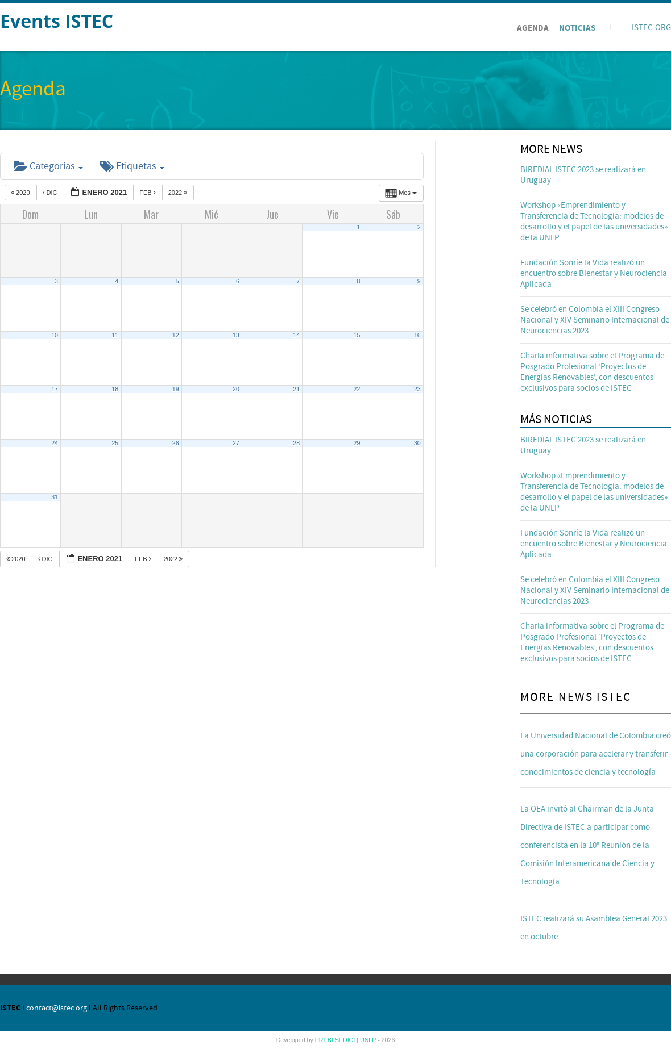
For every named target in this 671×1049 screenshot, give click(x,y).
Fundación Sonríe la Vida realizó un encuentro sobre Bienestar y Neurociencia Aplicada (593, 273)
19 (175, 389)
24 (54, 443)
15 (357, 335)
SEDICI (346, 1040)
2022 (178, 192)
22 (357, 389)
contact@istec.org (56, 1008)
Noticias (577, 28)
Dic (51, 192)
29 (357, 443)
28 (296, 443)
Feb (148, 192)
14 (296, 335)
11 (114, 335)
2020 (21, 192)
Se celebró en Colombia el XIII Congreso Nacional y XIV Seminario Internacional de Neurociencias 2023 (594, 320)
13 (236, 335)
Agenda (533, 28)
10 (54, 335)
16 (417, 335)
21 (296, 389)
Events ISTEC (56, 21)
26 (175, 443)
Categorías (48, 166)
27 (236, 443)
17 (54, 389)
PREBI (325, 1040)
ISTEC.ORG (651, 27)
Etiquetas (132, 166)
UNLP (369, 1040)
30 (417, 443)
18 (114, 389)
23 (417, 389)
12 (175, 335)
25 (114, 443)
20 (236, 389)
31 (54, 497)
